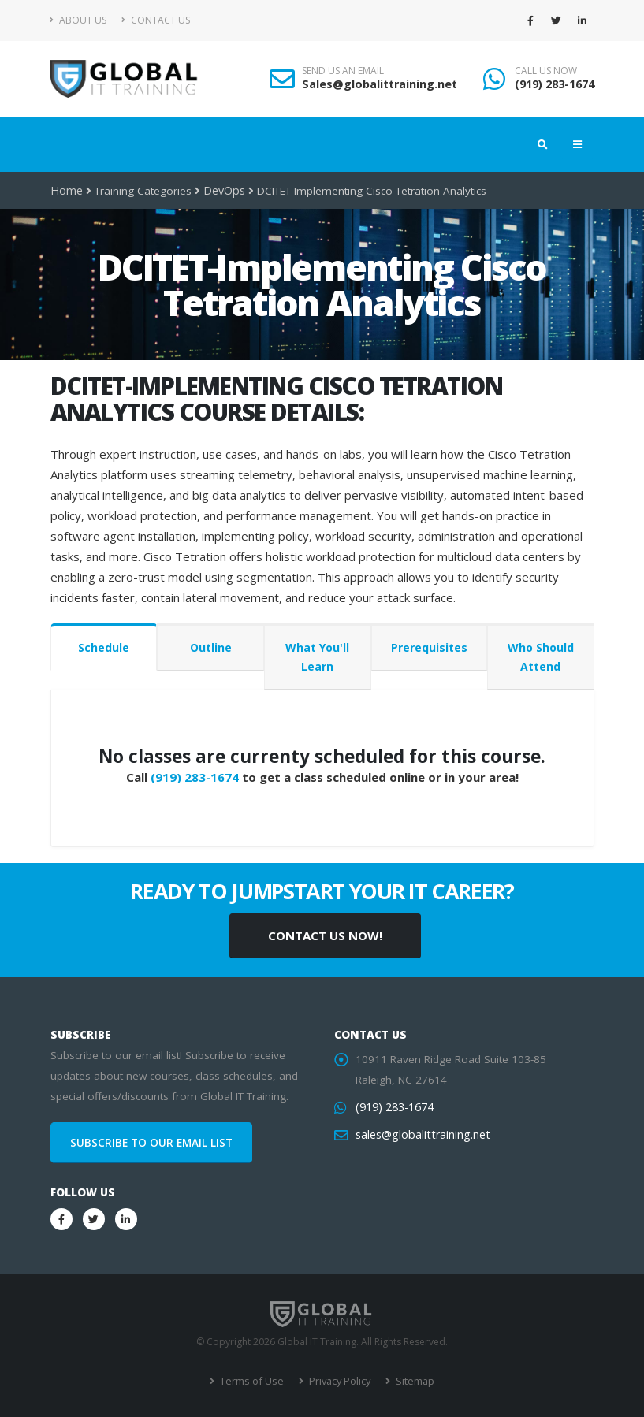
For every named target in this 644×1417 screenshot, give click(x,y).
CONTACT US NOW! (325, 935)
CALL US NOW (546, 70)
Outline (211, 647)
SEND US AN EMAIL (343, 70)
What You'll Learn (317, 657)
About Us (78, 20)
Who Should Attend (541, 657)
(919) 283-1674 (554, 83)
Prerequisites (429, 647)
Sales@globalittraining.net (379, 83)
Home (65, 191)
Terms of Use (252, 1381)
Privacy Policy (338, 1381)
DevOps (222, 191)
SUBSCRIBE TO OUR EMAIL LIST (151, 1143)
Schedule (103, 647)
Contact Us (155, 20)
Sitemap (411, 1381)
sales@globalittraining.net (419, 1135)
